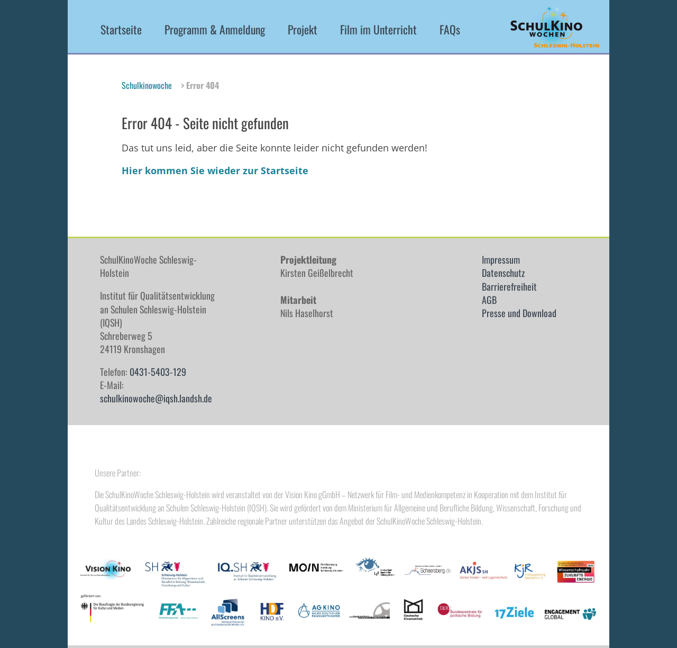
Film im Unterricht (378, 29)
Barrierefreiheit (509, 286)
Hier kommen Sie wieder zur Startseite (215, 170)
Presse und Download (519, 313)
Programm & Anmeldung (214, 29)
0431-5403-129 (158, 372)
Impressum (501, 259)
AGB (489, 300)
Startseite (121, 29)
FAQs (450, 29)
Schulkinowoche (147, 85)
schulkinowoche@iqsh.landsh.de (156, 398)
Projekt (302, 29)
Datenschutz (503, 273)
